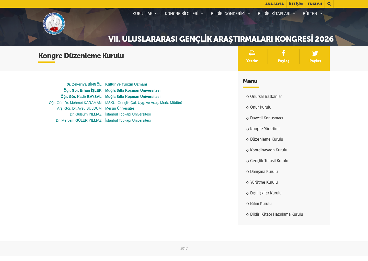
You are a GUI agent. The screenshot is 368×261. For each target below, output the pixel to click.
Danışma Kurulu (264, 172)
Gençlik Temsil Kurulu (269, 161)
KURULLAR (145, 14)
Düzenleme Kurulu (266, 140)
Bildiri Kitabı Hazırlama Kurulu (276, 215)
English (315, 4)
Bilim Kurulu (261, 204)
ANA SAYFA (274, 4)
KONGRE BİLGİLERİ (184, 14)
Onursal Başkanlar (266, 97)
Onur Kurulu (260, 108)
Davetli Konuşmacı (266, 118)
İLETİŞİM (296, 4)
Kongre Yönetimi (265, 129)
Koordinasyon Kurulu (268, 150)
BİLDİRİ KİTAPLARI (276, 14)
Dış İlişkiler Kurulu (266, 193)
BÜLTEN (312, 14)
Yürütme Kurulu (264, 183)
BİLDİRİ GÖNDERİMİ (230, 14)
